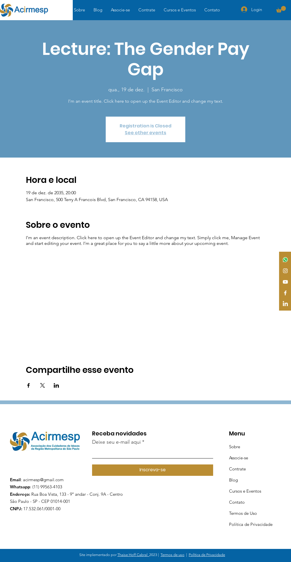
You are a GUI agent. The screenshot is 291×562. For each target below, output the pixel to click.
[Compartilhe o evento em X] (42, 385)
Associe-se (238, 457)
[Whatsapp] (285, 260)
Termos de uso (172, 555)
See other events (145, 132)
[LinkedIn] (285, 304)
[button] (281, 9)
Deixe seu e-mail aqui (116, 442)
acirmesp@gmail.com (43, 479)
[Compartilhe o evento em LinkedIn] (56, 385)
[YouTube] (285, 282)
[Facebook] (285, 293)
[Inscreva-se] (152, 470)
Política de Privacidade (251, 524)
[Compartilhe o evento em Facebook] (28, 385)
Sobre (234, 446)
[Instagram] (285, 271)
